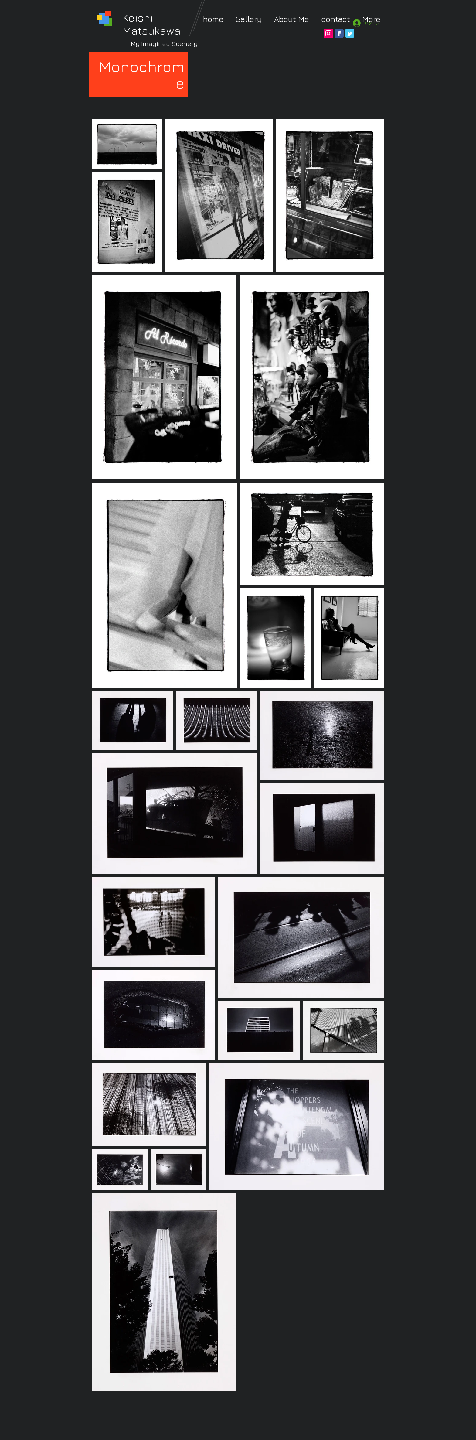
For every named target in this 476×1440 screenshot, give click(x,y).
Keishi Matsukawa (152, 24)
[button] (248, 19)
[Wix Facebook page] (339, 33)
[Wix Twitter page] (349, 33)
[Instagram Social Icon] (328, 33)
